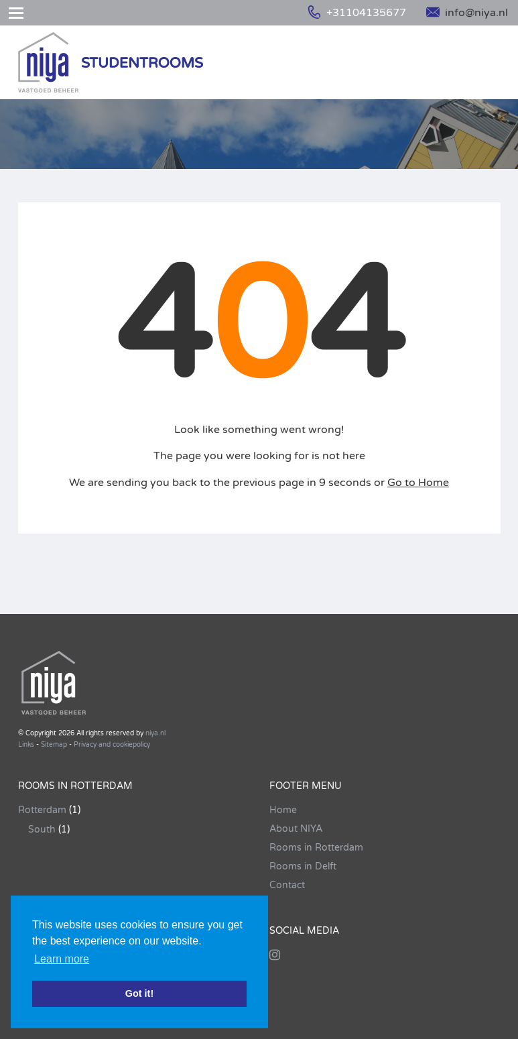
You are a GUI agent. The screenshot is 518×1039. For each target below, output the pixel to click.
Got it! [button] (139, 993)
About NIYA (295, 829)
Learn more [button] (61, 959)
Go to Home (418, 482)
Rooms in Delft (302, 866)
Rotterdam (42, 810)
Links (26, 745)
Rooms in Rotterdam (316, 847)
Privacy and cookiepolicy (112, 745)
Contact (287, 885)
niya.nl (155, 733)
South (42, 829)
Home (283, 810)
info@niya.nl (467, 12)
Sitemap (54, 745)
